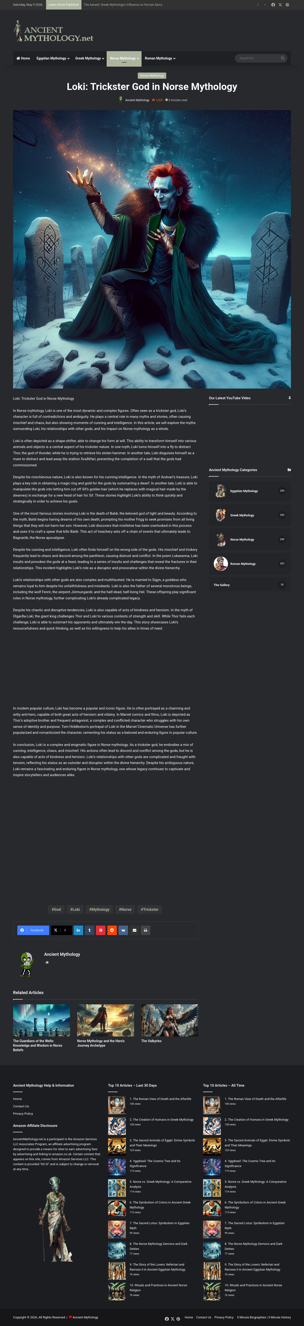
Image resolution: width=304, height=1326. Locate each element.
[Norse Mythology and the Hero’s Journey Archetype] (105, 1020)
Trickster (151, 909)
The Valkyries (151, 1041)
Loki (76, 909)
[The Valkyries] (169, 1020)
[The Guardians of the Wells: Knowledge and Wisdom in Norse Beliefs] (41, 1020)
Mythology (100, 909)
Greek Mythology (88, 58)
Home (23, 58)
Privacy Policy (23, 1113)
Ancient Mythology (137, 100)
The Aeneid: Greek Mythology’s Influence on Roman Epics (123, 4)
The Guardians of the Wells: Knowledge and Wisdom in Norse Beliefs (37, 1045)
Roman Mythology (158, 58)
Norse (126, 909)
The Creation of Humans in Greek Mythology (163, 1119)
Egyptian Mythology (51, 58)
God (57, 909)
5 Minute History (279, 1317)
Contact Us (21, 1106)
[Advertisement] (199, 25)
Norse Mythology (123, 58)
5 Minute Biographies (251, 1317)
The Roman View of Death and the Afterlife (162, 1099)
